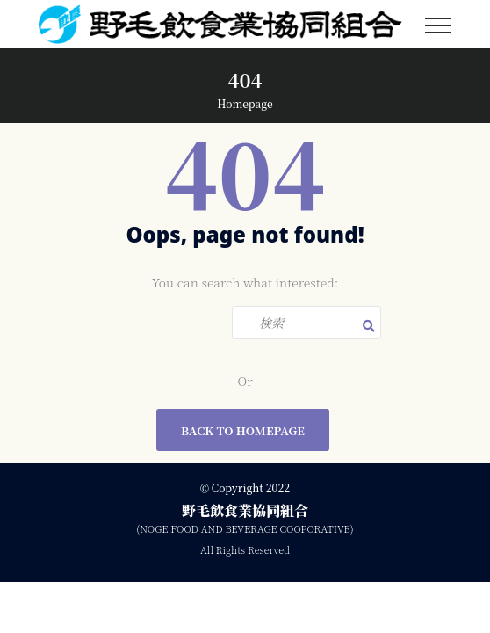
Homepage (244, 103)
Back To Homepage (243, 430)
